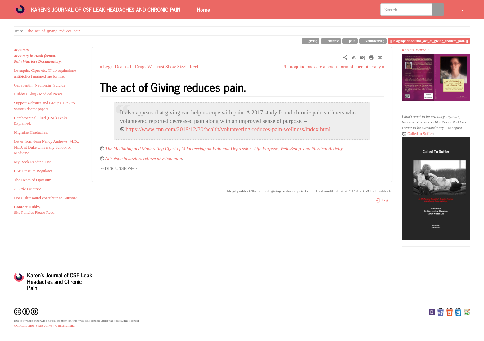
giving (312, 41)
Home (202, 9)
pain (351, 41)
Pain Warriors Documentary (37, 61)
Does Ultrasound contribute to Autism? (45, 198)
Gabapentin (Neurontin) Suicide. (40, 85)
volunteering (374, 41)
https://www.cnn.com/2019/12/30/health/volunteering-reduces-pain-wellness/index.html (228, 129)
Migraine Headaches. (31, 132)
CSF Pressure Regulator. (33, 171)
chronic (333, 41)
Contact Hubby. (27, 207)
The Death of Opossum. (33, 180)
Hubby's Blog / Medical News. (38, 94)
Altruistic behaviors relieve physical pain (143, 158)
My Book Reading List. (33, 162)
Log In (383, 200)
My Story (21, 50)
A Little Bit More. (28, 189)
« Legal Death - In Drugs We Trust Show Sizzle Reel (149, 66)
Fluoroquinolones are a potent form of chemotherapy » (333, 66)
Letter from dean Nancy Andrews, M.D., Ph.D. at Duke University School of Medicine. (46, 147)
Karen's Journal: (415, 50)
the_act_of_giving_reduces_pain (54, 31)
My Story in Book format (34, 56)
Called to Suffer (420, 134)
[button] (458, 9)
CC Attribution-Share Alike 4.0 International (44, 325)
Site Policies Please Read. (34, 212)
